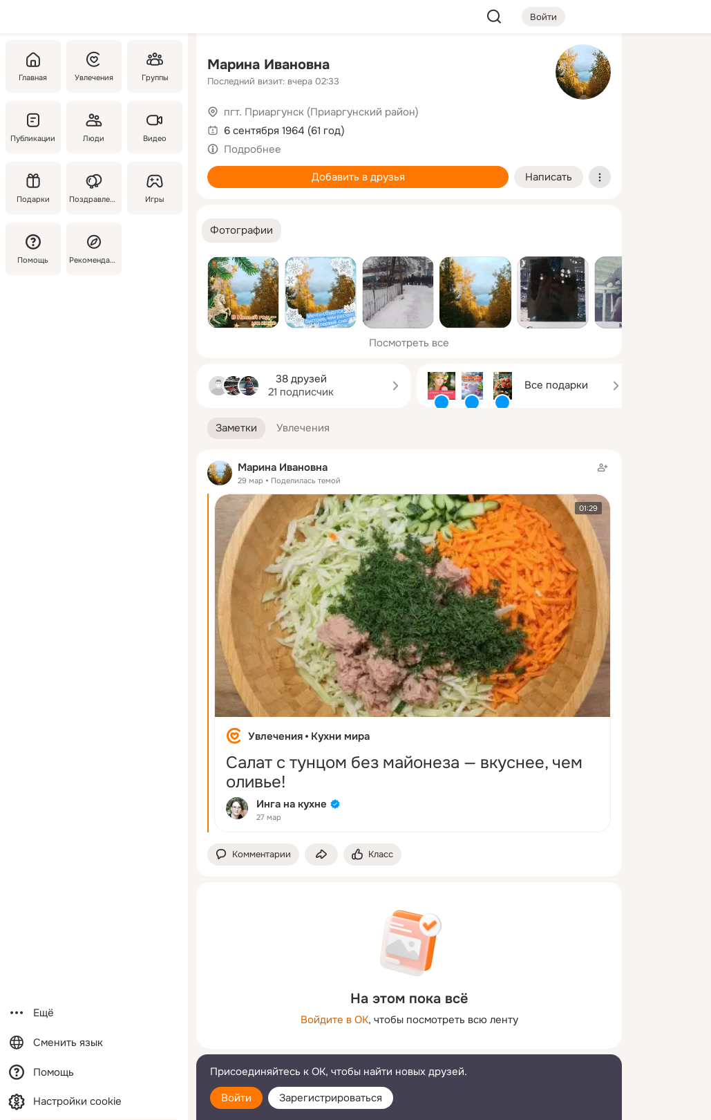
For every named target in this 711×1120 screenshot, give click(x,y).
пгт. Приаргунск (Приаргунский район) (321, 112)
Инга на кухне (291, 804)
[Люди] (94, 127)
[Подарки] (33, 188)
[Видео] (154, 127)
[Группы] (154, 66)
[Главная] (33, 66)
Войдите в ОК (334, 1020)
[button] (241, 230)
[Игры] (154, 188)
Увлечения (275, 736)
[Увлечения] (94, 66)
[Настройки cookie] (94, 1102)
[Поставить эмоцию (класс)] (372, 854)
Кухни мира (340, 736)
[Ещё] (94, 1013)
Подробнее (252, 149)
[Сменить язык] (94, 1043)
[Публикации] (33, 127)
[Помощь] (33, 248)
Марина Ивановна (268, 64)
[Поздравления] (94, 188)
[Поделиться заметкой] (321, 854)
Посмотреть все (409, 343)
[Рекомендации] (94, 248)
